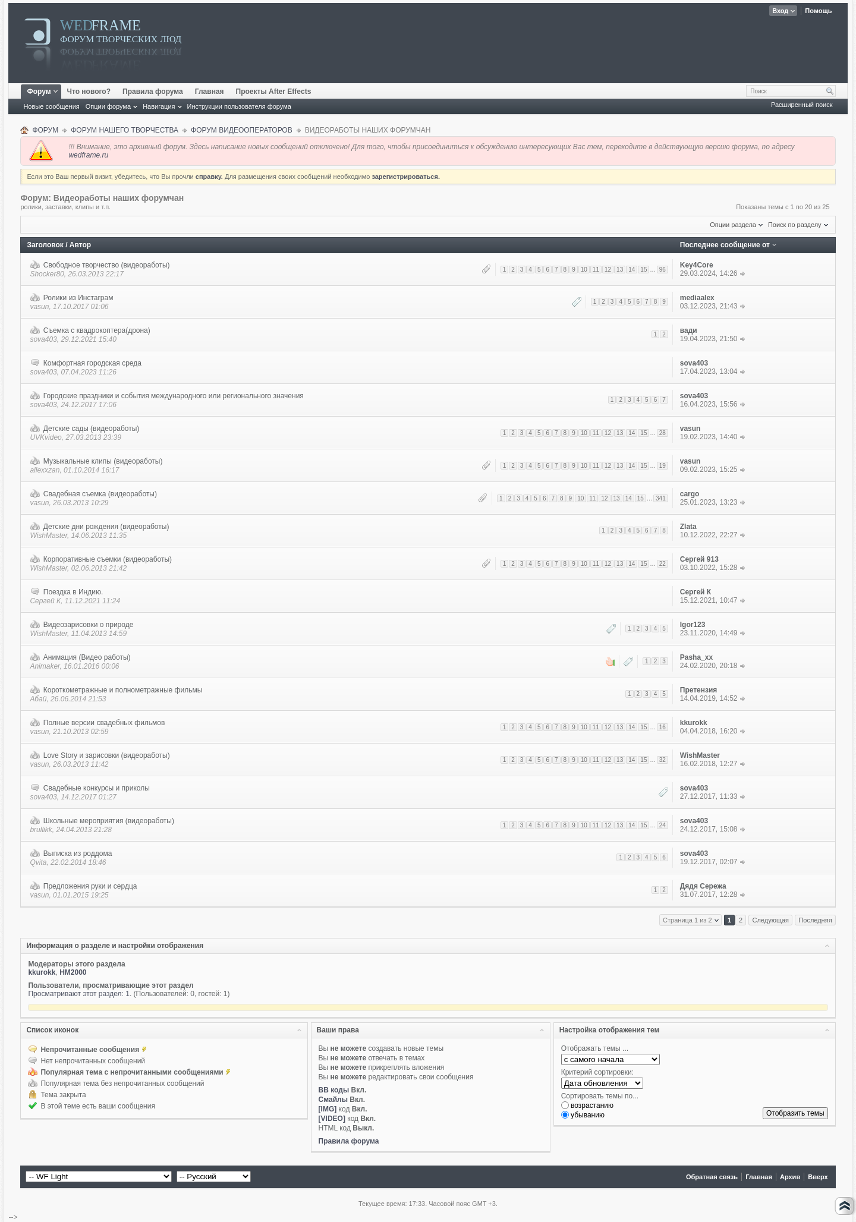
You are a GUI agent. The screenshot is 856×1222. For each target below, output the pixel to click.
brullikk (41, 830)
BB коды (334, 1090)
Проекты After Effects (273, 91)
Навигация (159, 106)
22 (662, 563)
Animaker (44, 666)
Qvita (38, 862)
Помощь (818, 10)
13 (619, 269)
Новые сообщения (51, 106)
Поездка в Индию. (73, 592)
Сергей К (45, 601)
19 (662, 465)
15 (643, 269)
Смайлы (333, 1099)
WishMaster (48, 535)
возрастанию (587, 1105)
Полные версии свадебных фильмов (104, 723)
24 (662, 825)
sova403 (43, 339)
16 (662, 727)
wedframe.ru (88, 155)
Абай (38, 699)
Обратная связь (712, 1176)
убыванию (583, 1115)
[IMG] (328, 1109)
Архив (790, 1176)
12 (608, 269)
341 (661, 498)
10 (584, 269)
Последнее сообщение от (725, 245)
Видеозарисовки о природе (88, 625)
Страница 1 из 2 (687, 920)
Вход (780, 10)
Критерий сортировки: (597, 1072)
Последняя (815, 920)
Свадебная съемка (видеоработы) (100, 494)
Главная (209, 91)
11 (596, 269)
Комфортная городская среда (92, 363)
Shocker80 (47, 274)
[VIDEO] (332, 1118)
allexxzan (44, 470)
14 (631, 269)
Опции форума (108, 106)
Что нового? (89, 91)
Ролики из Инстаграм (78, 298)
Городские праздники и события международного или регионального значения (173, 396)
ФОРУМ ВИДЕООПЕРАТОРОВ (241, 130)
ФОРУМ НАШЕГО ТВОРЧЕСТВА (124, 130)
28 (662, 433)
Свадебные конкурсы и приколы (96, 788)
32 (662, 760)
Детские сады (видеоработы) (91, 428)
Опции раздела (733, 224)
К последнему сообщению (742, 273)
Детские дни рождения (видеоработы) (106, 526)
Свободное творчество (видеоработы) (106, 265)
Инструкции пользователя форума (239, 106)
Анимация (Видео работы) (87, 657)
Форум (43, 91)
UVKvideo (45, 437)
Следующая (770, 920)
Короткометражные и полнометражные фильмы (123, 690)
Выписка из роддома (77, 853)
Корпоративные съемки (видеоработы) (107, 559)
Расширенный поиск (802, 104)
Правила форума (152, 91)
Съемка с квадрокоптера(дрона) (96, 330)
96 (662, 269)
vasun (39, 307)
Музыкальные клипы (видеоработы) (103, 461)
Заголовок (45, 245)
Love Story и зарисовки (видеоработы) (106, 755)
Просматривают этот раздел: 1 (79, 994)
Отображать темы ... (594, 1048)
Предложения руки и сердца (90, 886)
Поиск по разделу (795, 224)
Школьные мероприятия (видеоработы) (108, 821)
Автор (80, 245)
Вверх (817, 1176)
